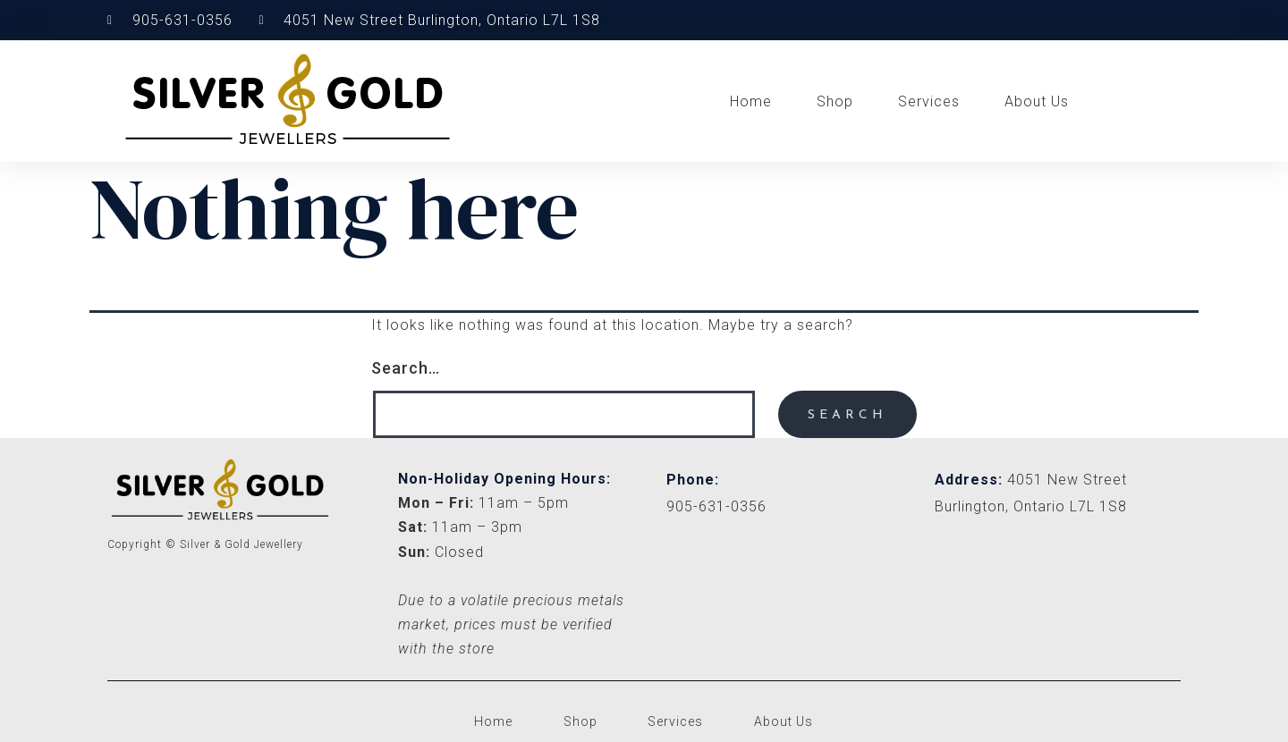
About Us (1036, 101)
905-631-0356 (716, 506)
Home (751, 101)
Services (929, 101)
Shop (835, 101)
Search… (405, 367)
